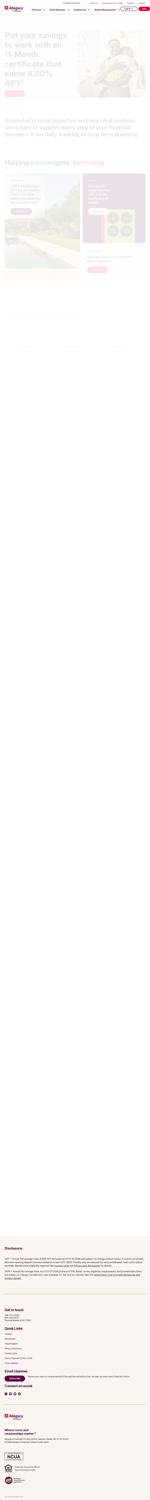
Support (130, 3)
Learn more (21, 205)
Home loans (23, 334)
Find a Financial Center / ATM (18, 1358)
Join (144, 9)
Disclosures (10, 1339)
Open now (14, 87)
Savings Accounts (77, 313)
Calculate (98, 205)
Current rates (11, 1353)
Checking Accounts (29, 313)
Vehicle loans (73, 334)
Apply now (97, 263)
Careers (142, 3)
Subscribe (14, 1378)
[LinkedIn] (10, 1393)
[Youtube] (14, 1393)
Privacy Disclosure (13, 1348)
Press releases (11, 1363)
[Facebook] (19, 1393)
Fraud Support (11, 1344)
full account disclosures (87, 1265)
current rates (62, 1265)
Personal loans (122, 334)
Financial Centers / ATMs (112, 3)
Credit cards (121, 313)
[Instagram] (6, 1393)
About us (94, 3)
